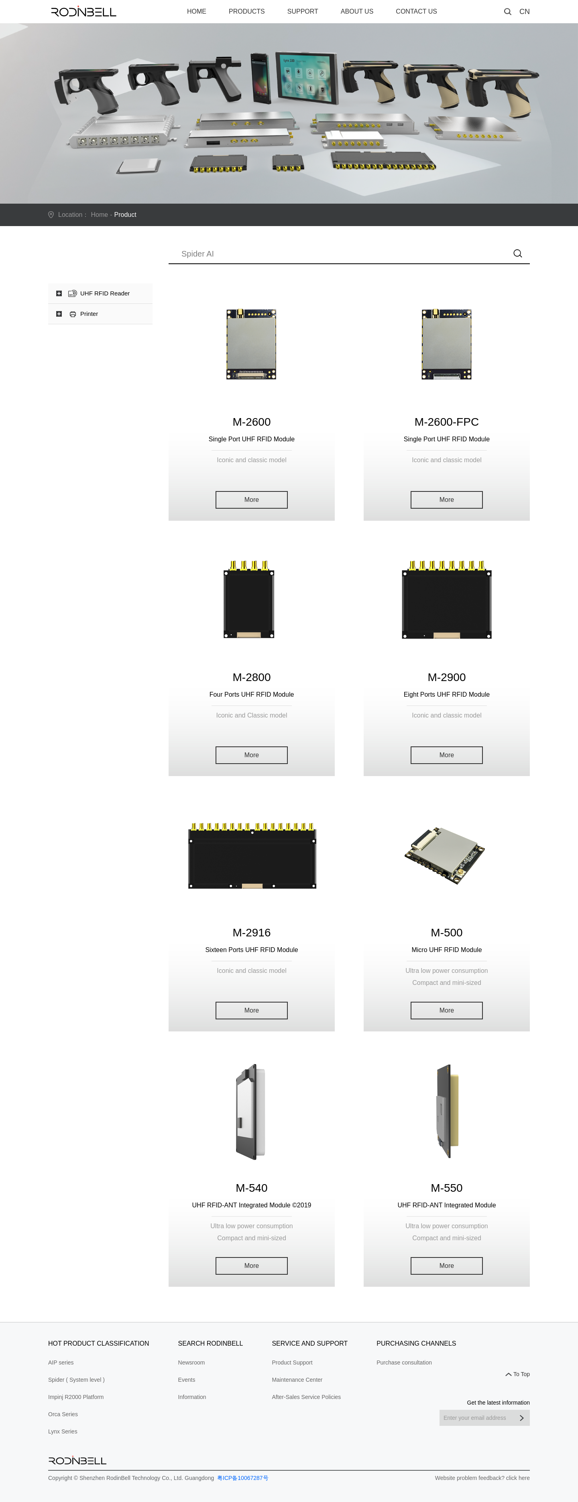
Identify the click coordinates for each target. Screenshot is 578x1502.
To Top (521, 1374)
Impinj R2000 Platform (76, 1397)
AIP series (61, 1362)
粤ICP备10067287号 (242, 1478)
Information (192, 1397)
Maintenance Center (297, 1380)
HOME (196, 11)
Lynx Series (62, 1431)
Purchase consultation (404, 1362)
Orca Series (63, 1414)
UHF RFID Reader (105, 293)
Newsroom (191, 1362)
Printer (89, 313)
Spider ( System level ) (76, 1380)
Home (99, 214)
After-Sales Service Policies (306, 1397)
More (251, 499)
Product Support (292, 1362)
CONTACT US (416, 11)
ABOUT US (357, 11)
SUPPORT (302, 11)
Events (186, 1380)
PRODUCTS (247, 11)
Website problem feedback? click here (482, 1478)
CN (524, 12)
